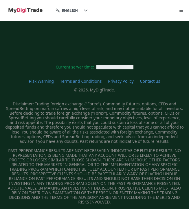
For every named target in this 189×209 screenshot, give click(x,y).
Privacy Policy (120, 81)
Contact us (150, 81)
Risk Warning (41, 81)
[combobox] (66, 10)
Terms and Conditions (81, 81)
